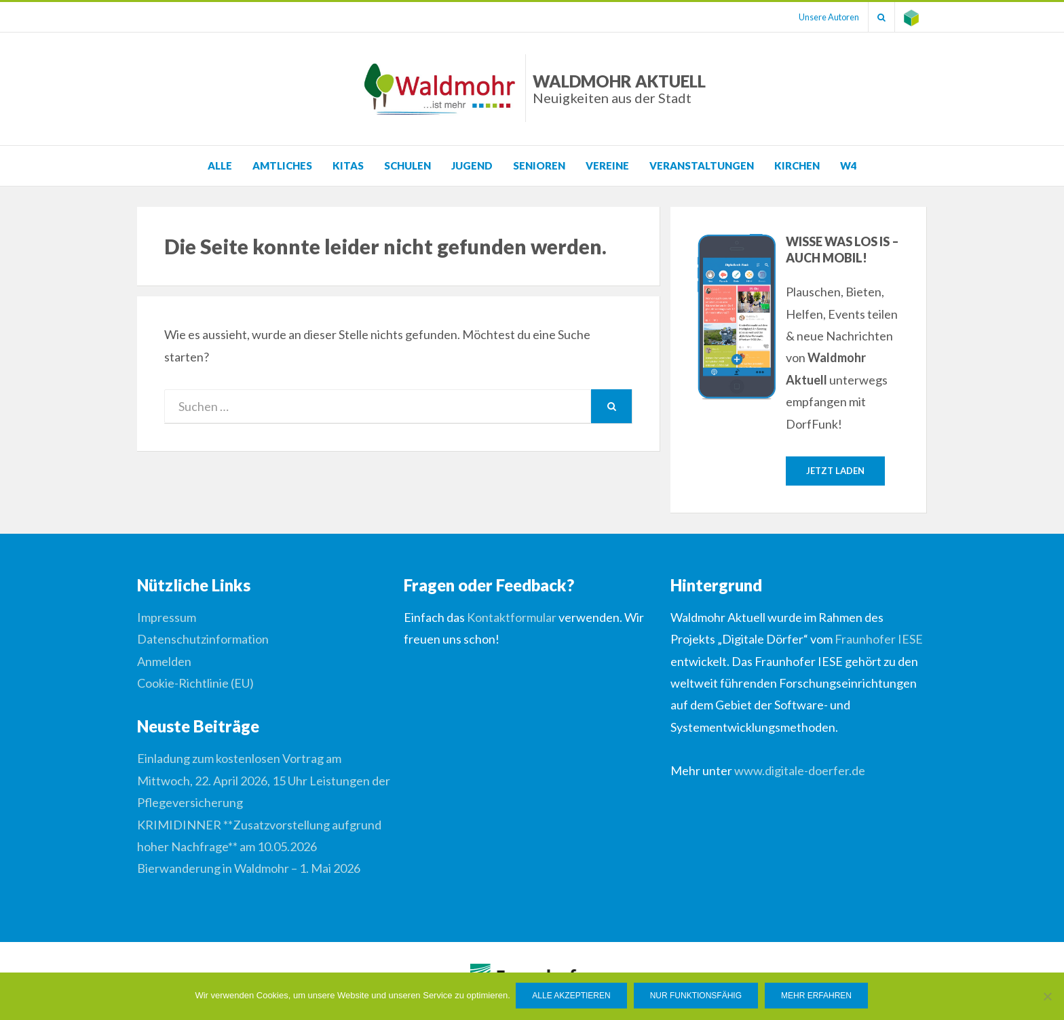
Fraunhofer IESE (879, 639)
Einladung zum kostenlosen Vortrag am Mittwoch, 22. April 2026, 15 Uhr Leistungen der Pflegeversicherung (263, 780)
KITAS (348, 165)
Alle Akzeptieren (572, 997)
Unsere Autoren (822, 17)
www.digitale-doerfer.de (799, 771)
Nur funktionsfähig (696, 997)
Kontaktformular (511, 617)
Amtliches (282, 165)
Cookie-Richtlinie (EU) (195, 683)
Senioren (539, 165)
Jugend (472, 165)
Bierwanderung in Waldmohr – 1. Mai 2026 (248, 868)
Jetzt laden (835, 470)
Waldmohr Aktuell (619, 88)
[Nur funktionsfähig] (1047, 997)
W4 (848, 165)
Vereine (607, 165)
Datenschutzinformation (203, 639)
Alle (220, 165)
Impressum (166, 617)
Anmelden (164, 661)
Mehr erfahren (817, 997)
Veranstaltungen (701, 165)
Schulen (407, 165)
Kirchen (797, 165)
